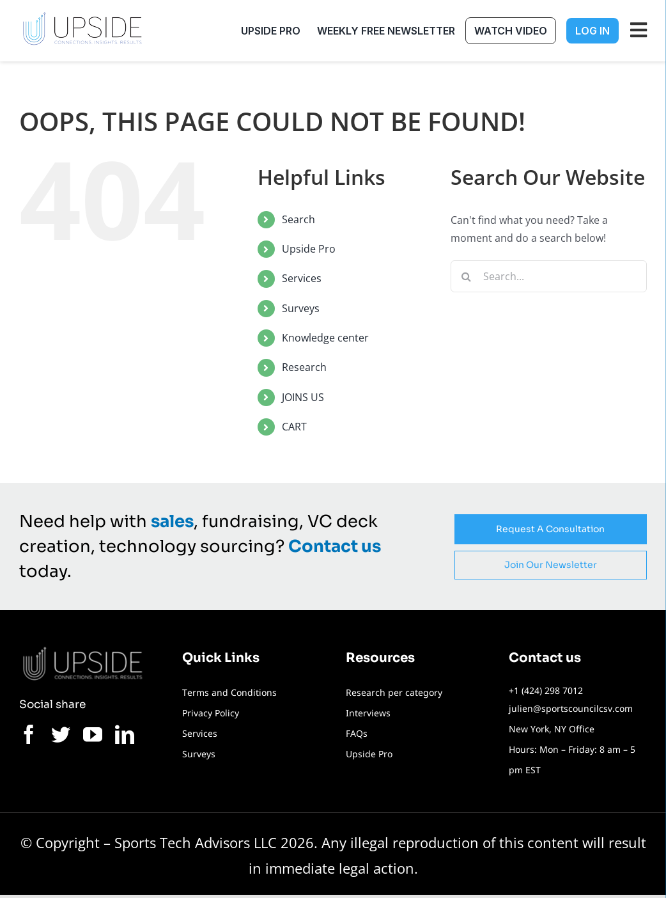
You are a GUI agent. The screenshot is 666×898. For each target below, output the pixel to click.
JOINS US (303, 397)
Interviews (368, 713)
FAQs (357, 733)
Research (304, 367)
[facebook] (28, 734)
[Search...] (549, 276)
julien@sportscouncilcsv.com (571, 708)
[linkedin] (124, 734)
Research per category (394, 692)
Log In (592, 30)
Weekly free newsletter (386, 30)
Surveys (301, 308)
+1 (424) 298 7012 (546, 690)
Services (301, 278)
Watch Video (510, 30)
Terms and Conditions (229, 692)
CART (294, 427)
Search (298, 219)
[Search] (467, 276)
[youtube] (92, 734)
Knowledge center (325, 338)
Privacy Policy (210, 713)
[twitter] (60, 734)
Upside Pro (270, 30)
